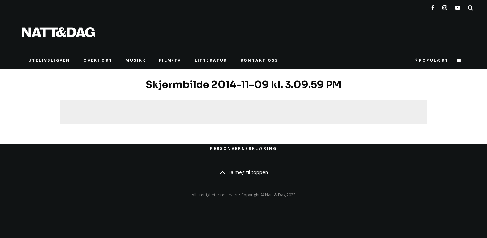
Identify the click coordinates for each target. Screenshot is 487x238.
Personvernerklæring (243, 148)
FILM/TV (170, 60)
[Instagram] (444, 6)
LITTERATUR (211, 60)
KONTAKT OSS (259, 60)
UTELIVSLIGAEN (49, 60)
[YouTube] (457, 6)
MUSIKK (135, 60)
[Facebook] (432, 6)
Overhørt (97, 60)
